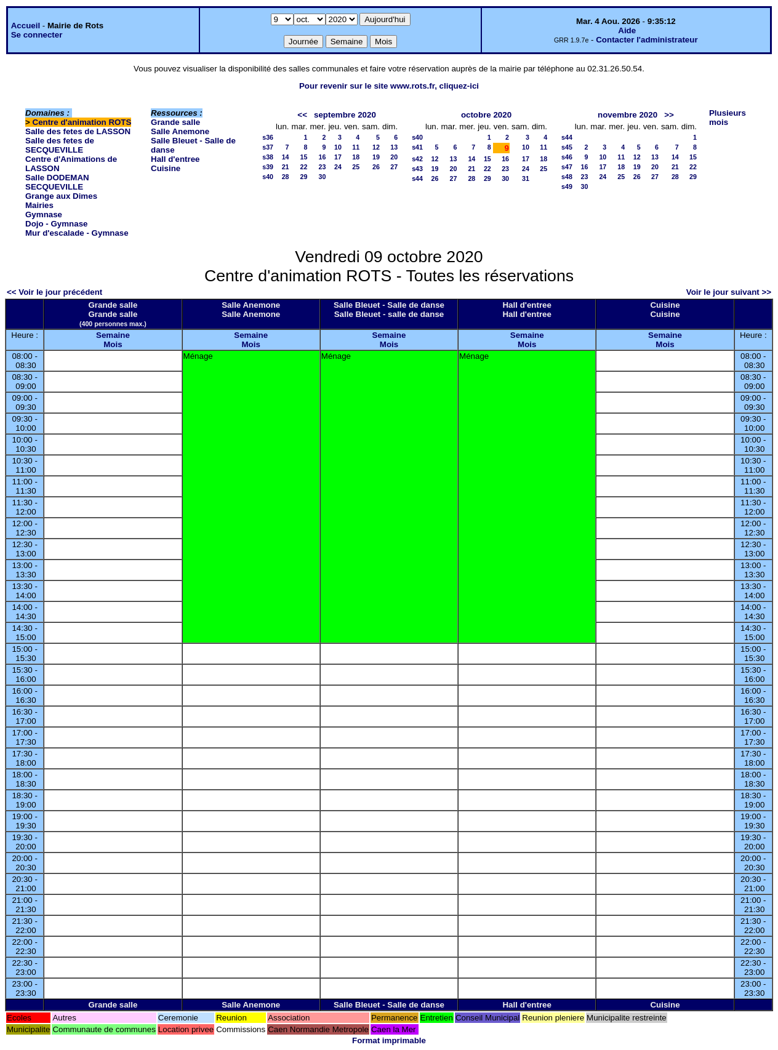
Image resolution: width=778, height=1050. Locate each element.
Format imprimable (389, 1040)
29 (304, 176)
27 (394, 166)
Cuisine (165, 168)
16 (322, 157)
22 (304, 166)
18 (355, 157)
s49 (566, 186)
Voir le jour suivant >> (728, 292)
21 (285, 166)
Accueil (25, 25)
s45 (566, 147)
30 (322, 176)
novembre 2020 (627, 114)
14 (285, 157)
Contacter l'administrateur (646, 39)
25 (355, 166)
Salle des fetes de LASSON (77, 131)
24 (338, 166)
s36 (267, 137)
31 (525, 178)
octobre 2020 (486, 114)
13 (394, 147)
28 (285, 176)
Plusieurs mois (727, 117)
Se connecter (37, 34)
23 (322, 166)
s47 (566, 166)
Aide (627, 30)
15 (304, 157)
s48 (566, 176)
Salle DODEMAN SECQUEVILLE (57, 182)
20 (394, 157)
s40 (267, 176)
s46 (566, 157)
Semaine (113, 335)
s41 (417, 147)
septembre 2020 (345, 114)
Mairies (39, 205)
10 (338, 147)
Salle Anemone (180, 131)
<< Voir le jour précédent (54, 292)
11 (355, 147)
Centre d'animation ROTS (82, 122)
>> (669, 114)
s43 (417, 168)
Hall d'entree (175, 159)
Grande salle (175, 122)
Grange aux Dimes (61, 196)
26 (376, 166)
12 (376, 147)
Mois (112, 344)
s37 (267, 147)
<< (302, 114)
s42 (417, 158)
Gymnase (43, 214)
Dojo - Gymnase (56, 223)
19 (376, 157)
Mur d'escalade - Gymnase (77, 233)
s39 (267, 166)
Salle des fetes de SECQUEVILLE (59, 145)
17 (338, 157)
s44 (417, 178)
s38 (267, 157)
